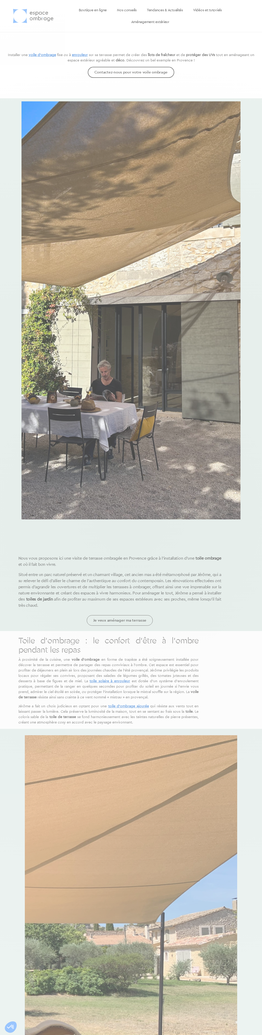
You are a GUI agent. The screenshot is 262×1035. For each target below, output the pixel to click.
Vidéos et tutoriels (207, 10)
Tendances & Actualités (165, 10)
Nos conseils (127, 10)
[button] (11, 1027)
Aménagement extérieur (150, 22)
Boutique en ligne (93, 10)
